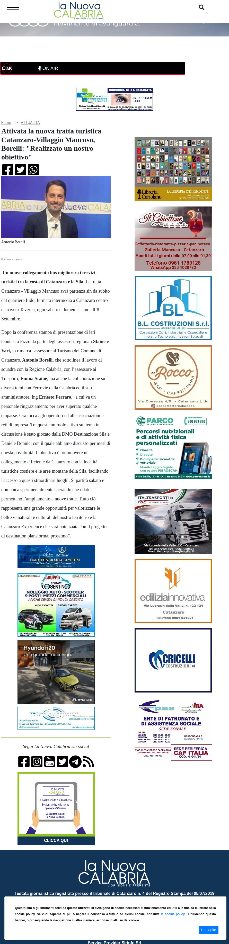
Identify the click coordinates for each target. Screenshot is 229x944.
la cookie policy (173, 914)
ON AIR (48, 68)
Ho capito (208, 930)
